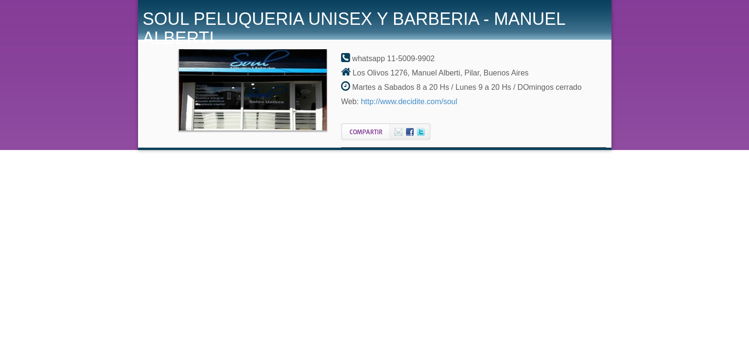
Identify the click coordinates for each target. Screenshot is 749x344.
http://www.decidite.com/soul (409, 101)
